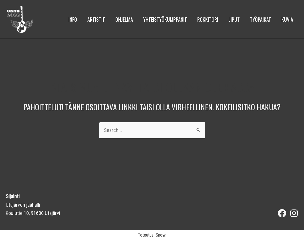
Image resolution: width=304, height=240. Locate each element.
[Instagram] (294, 213)
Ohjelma (124, 19)
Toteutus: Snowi (152, 235)
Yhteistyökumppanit (165, 19)
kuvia (287, 19)
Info (73, 19)
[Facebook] (282, 213)
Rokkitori (207, 19)
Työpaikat (260, 19)
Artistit (96, 19)
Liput (234, 19)
